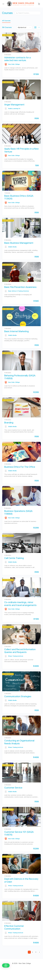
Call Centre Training (14, 558)
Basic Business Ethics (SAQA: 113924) (19, 197)
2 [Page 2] (33, 952)
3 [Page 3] (36, 952)
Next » (39, 952)
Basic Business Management (18, 243)
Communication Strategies (17, 696)
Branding (8, 422)
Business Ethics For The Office (19, 466)
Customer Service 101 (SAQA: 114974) (19, 833)
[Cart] (39, 4)
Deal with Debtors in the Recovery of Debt (21, 880)
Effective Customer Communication (14, 927)
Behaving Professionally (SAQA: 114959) (20, 377)
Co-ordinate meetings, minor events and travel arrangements (20, 603)
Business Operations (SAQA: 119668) (18, 512)
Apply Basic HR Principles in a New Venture (21, 150)
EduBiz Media (12, 247)
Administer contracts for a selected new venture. (17, 59)
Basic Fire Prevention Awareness (20, 287)
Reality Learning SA (14, 108)
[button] (6, 965)
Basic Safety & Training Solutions (18, 291)
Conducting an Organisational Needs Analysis (19, 742)
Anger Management (14, 104)
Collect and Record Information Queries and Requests (20, 650)
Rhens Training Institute (15, 656)
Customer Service (13, 787)
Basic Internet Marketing (16, 331)
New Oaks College (14, 64)
